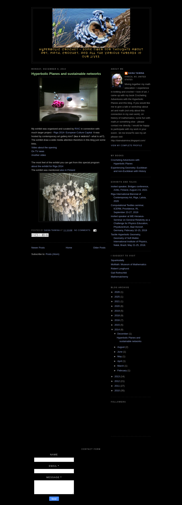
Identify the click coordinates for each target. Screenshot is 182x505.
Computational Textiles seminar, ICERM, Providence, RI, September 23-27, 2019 (127, 209)
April (120, 361)
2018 (118, 315)
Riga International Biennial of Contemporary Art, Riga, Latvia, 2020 (128, 197)
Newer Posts (38, 247)
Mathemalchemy (119, 276)
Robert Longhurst (120, 268)
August (121, 347)
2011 (118, 385)
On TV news (37, 151)
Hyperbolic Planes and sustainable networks (66, 74)
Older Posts (99, 247)
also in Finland (67, 170)
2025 (118, 296)
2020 (118, 306)
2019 (118, 310)
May (119, 356)
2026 (118, 292)
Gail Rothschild (119, 272)
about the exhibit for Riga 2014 (47, 166)
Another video (38, 155)
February (122, 370)
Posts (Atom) (52, 254)
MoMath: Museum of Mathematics (128, 264)
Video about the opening (44, 147)
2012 (118, 381)
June (120, 351)
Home (69, 247)
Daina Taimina (136, 73)
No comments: (83, 230)
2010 (118, 390)
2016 (118, 320)
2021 (118, 301)
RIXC (77, 128)
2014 (118, 329)
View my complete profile (126, 146)
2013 (118, 376)
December (123, 333)
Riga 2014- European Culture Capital (73, 132)
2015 (118, 324)
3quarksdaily (117, 260)
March (121, 365)
